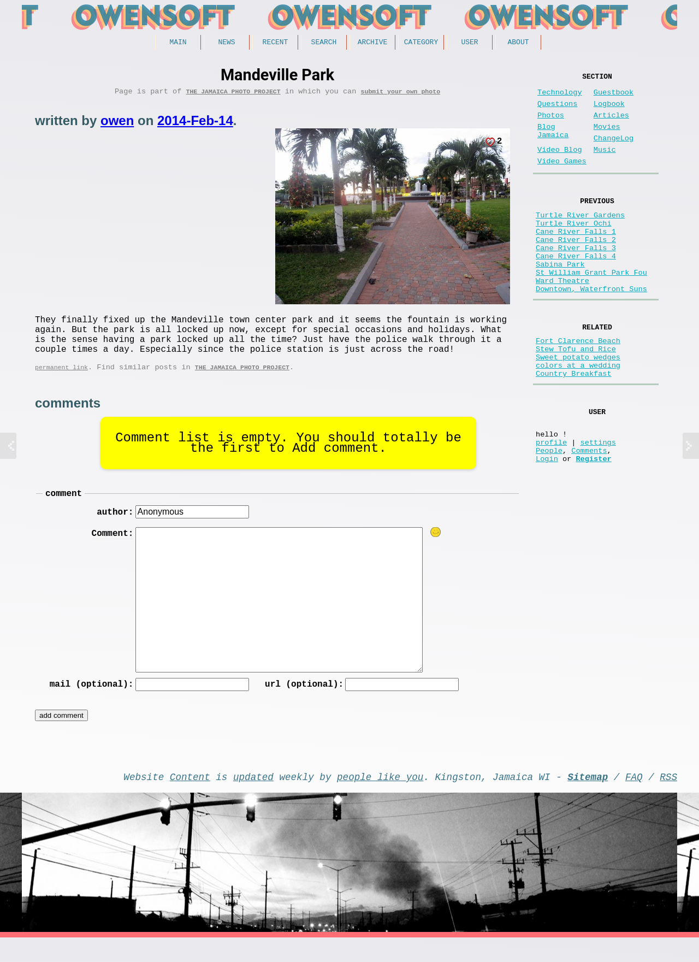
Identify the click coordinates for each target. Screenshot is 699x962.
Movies (607, 138)
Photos (550, 124)
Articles (611, 124)
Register (593, 525)
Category (421, 43)
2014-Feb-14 (195, 124)
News (226, 43)
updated (253, 798)
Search (324, 43)
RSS (668, 798)
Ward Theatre (562, 320)
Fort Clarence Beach (578, 386)
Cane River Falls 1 (576, 257)
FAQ (634, 798)
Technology (559, 97)
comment (63, 510)
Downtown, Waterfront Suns (591, 330)
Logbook (609, 110)
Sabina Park (560, 299)
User (469, 43)
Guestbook (613, 97)
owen (117, 124)
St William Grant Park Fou (591, 309)
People (549, 515)
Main (177, 43)
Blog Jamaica (552, 143)
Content (190, 798)
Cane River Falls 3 (576, 278)
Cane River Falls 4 (576, 289)
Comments (589, 515)
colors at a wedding (578, 417)
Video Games (562, 179)
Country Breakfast (574, 427)
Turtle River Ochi (574, 247)
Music (605, 165)
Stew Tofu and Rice (576, 396)
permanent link (61, 381)
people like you (380, 798)
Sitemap (587, 798)
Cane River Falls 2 (576, 268)
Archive (373, 43)
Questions (557, 110)
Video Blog (559, 165)
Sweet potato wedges (578, 407)
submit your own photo (401, 95)
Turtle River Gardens (580, 237)
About (518, 43)
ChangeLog (613, 151)
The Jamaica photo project (233, 95)
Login (547, 525)
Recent (275, 43)
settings (598, 504)
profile (551, 504)
